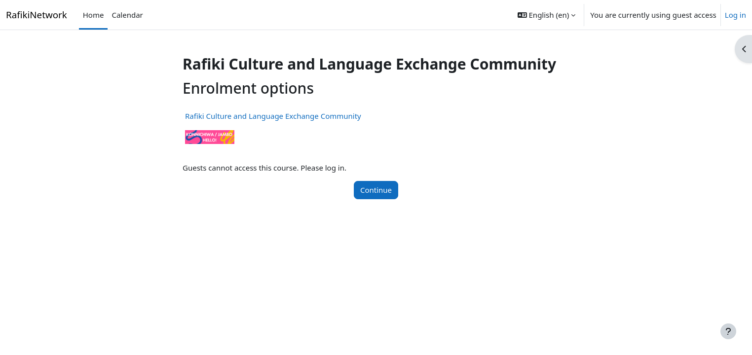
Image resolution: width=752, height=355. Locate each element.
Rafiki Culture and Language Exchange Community (273, 116)
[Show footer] (728, 331)
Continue (376, 190)
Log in (735, 15)
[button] (546, 15)
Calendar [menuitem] (127, 15)
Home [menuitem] (93, 15)
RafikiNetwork (36, 14)
